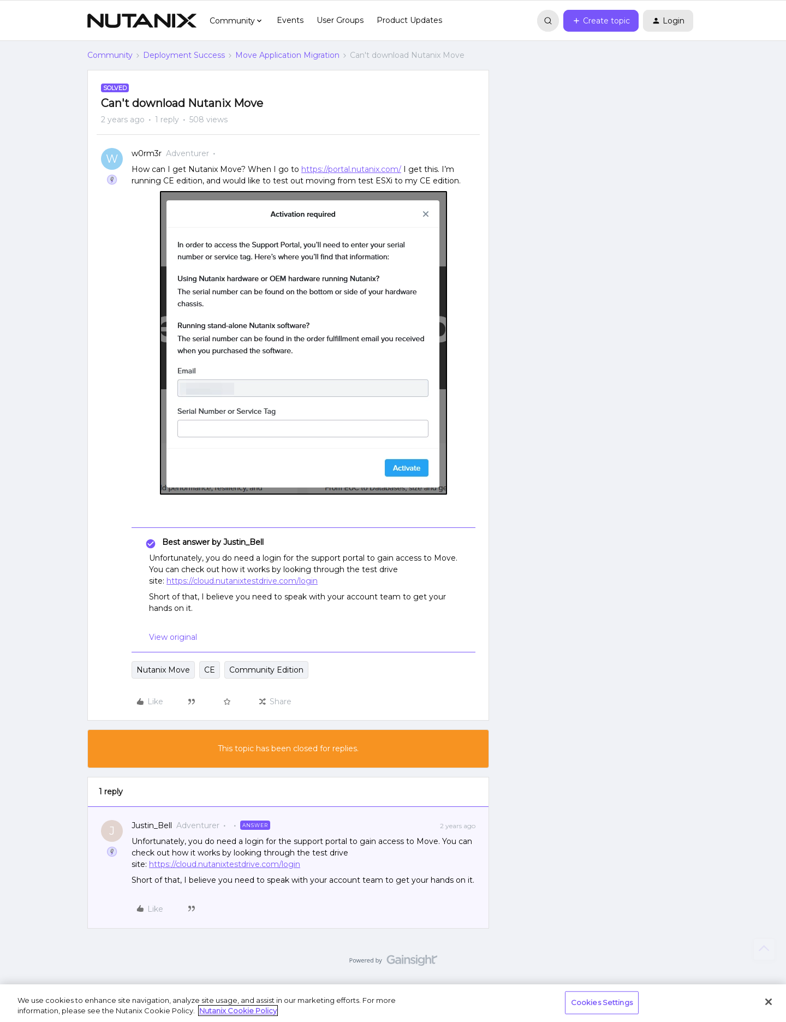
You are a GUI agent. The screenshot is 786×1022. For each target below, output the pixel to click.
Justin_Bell (152, 825)
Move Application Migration (287, 55)
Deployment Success (184, 55)
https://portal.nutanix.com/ (351, 169)
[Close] (769, 1002)
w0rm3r (147, 153)
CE (209, 670)
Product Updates (409, 20)
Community (110, 55)
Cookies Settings (602, 1002)
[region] (393, 1003)
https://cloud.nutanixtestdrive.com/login (242, 581)
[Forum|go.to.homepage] (141, 21)
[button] (601, 21)
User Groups (340, 20)
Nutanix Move (163, 670)
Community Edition (266, 670)
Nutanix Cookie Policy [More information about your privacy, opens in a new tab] (238, 1010)
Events (290, 20)
